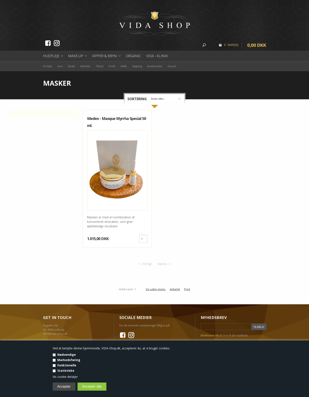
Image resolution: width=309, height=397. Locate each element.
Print (187, 289)
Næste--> (164, 264)
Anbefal (175, 289)
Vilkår (123, 66)
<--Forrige (145, 264)
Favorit (172, 66)
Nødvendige (66, 355)
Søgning (137, 66)
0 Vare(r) (231, 45)
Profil (112, 66)
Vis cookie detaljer (65, 377)
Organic (133, 56)
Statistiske (65, 371)
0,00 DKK (256, 45)
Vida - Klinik (157, 56)
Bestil (71, 66)
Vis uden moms (155, 289)
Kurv (60, 66)
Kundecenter (154, 66)
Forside (47, 66)
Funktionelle (66, 365)
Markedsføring (68, 360)
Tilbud (99, 66)
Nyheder (85, 66)
